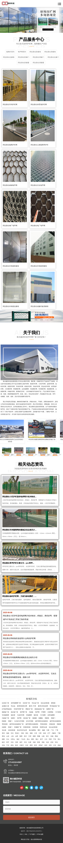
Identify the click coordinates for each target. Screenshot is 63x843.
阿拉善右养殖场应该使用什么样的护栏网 (19, 638)
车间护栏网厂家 (19, 709)
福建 (43, 730)
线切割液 (35, 727)
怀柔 (50, 739)
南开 (21, 742)
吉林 (44, 733)
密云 (59, 739)
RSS (21, 834)
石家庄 (22, 745)
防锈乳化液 (43, 727)
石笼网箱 (50, 712)
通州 (32, 739)
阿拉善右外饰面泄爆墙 (39, 266)
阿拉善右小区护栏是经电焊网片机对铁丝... (19, 497)
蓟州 (16, 745)
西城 (56, 736)
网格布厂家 (29, 709)
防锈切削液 (26, 727)
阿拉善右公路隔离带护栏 (39, 145)
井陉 (50, 745)
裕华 (45, 745)
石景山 (13, 739)
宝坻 (56, 742)
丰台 (7, 739)
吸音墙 (36, 715)
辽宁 (48, 733)
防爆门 (10, 727)
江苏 (35, 733)
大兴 (45, 739)
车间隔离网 (5, 715)
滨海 (3, 745)
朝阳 (3, 739)
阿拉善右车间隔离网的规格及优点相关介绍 (20, 657)
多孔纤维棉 (29, 721)
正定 (54, 745)
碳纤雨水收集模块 (55, 721)
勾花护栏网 (20, 715)
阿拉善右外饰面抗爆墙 (11, 306)
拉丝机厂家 (5, 703)
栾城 (59, 745)
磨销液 (53, 703)
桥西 (31, 745)
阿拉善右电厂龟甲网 (38, 225)
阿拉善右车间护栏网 (10, 104)
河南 (22, 733)
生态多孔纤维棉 (19, 721)
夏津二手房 (32, 706)
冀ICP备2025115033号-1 (34, 831)
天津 (29, 736)
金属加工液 (5, 706)
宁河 (7, 745)
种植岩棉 (52, 724)
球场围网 (29, 715)
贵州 (3, 733)
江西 (40, 733)
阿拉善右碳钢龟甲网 (10, 185)
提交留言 (31, 817)
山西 (16, 736)
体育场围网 (51, 715)
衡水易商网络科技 (36, 839)
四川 (25, 736)
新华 (35, 745)
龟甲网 (37, 712)
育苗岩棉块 (43, 724)
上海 (12, 736)
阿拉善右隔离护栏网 (10, 145)
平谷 (54, 739)
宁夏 (59, 733)
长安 (26, 745)
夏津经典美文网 (22, 706)
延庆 (3, 742)
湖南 (31, 733)
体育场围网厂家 (16, 703)
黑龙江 (17, 733)
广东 (52, 730)
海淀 (18, 739)
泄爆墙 (47, 718)
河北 (12, 733)
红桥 (29, 742)
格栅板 (41, 718)
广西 (56, 730)
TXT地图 (32, 834)
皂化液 (4, 730)
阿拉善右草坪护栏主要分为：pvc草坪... (18, 563)
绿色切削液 (11, 730)
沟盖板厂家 (5, 718)
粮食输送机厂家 (39, 709)
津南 (43, 742)
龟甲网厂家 (23, 712)
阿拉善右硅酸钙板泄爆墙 (39, 306)
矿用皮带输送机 (7, 709)
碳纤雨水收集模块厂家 (17, 724)
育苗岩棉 (5, 724)
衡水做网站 (32, 730)
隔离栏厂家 (49, 709)
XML (25, 834)
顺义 (37, 739)
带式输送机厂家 (55, 706)
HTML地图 (40, 834)
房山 (28, 739)
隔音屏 (13, 715)
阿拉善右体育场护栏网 (39, 104)
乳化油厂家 (35, 703)
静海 (12, 745)
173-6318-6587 (15, 762)
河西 (16, 742)
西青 (38, 742)
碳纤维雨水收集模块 (41, 721)
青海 (3, 736)
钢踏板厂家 (5, 712)
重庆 (39, 730)
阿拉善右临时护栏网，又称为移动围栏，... (19, 596)
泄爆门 (53, 718)
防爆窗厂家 (17, 727)
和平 (7, 742)
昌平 (41, 739)
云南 (43, 736)
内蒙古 (54, 733)
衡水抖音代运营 (22, 730)
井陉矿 (41, 745)
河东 (12, 742)
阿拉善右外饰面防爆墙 (11, 266)
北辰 (47, 742)
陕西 (21, 736)
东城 (51, 736)
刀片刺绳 (58, 712)
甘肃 (47, 730)
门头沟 (23, 739)
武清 (51, 742)
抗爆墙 (4, 727)
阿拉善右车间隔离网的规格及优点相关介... (19, 530)
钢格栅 (34, 718)
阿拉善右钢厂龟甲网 (10, 225)
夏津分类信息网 (43, 706)
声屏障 (43, 712)
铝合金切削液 (45, 703)
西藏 (38, 736)
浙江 (47, 736)
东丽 (34, 742)
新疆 (34, 736)
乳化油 (13, 706)
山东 (7, 736)
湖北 (26, 733)
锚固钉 (13, 718)
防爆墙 (4, 721)
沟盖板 (31, 712)
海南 (7, 733)
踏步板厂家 (14, 712)
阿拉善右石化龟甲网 (38, 185)
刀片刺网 (43, 715)
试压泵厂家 (26, 703)
